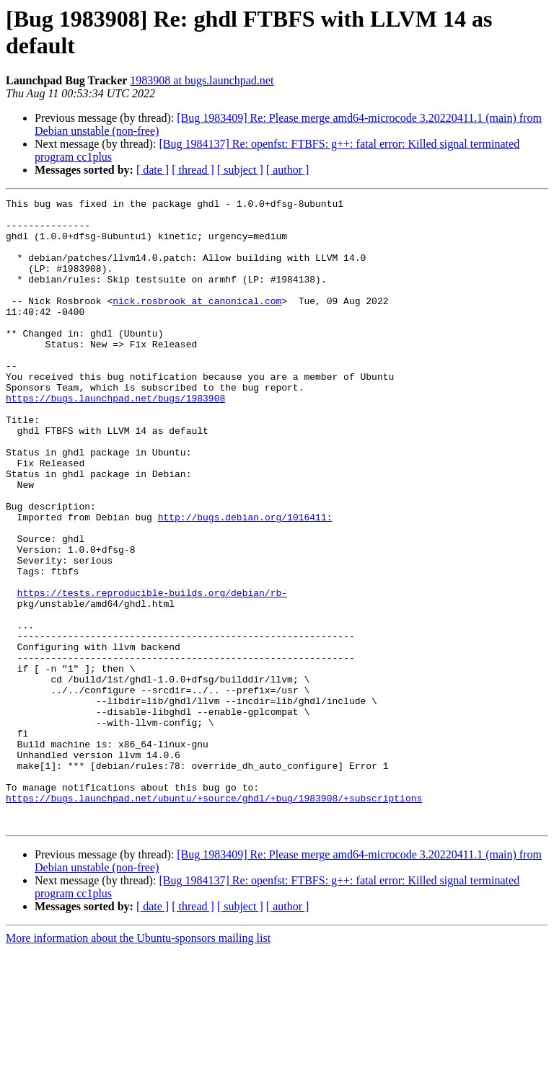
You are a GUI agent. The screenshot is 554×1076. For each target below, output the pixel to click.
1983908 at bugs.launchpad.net (201, 80)
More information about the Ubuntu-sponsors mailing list (138, 1063)
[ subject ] (240, 170)
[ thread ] (193, 170)
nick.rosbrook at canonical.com (197, 322)
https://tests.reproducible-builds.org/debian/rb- (152, 672)
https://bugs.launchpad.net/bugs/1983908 (115, 438)
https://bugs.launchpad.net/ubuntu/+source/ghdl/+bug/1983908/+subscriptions (214, 918)
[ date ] (152, 170)
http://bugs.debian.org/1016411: (245, 581)
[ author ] (287, 170)
